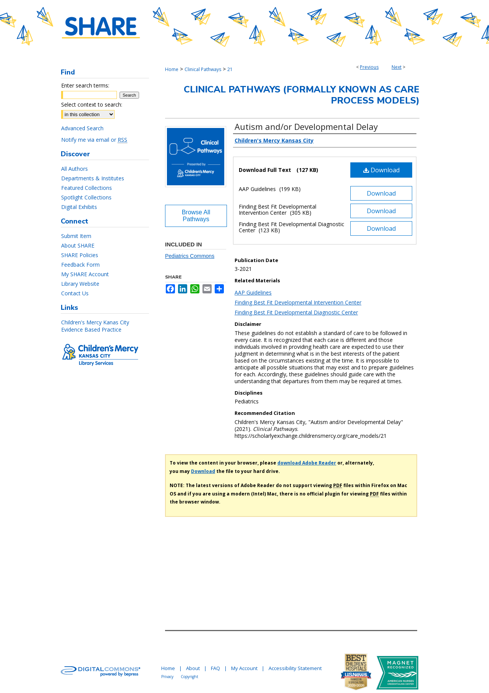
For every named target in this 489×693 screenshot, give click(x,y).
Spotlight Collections (86, 197)
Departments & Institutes (92, 178)
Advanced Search (82, 128)
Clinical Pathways (203, 69)
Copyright (189, 676)
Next (397, 67)
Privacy (167, 676)
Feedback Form (80, 264)
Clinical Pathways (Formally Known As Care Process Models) (301, 95)
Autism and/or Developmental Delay (306, 126)
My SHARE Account (85, 274)
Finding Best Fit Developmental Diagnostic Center (296, 312)
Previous (369, 67)
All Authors (74, 168)
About (193, 668)
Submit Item (76, 236)
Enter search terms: (85, 85)
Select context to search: (91, 104)
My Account (244, 668)
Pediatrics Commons (189, 256)
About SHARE (77, 245)
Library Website (80, 283)
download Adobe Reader (306, 463)
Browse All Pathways (196, 215)
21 (230, 69)
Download (381, 170)
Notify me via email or (94, 139)
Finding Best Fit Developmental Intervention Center (298, 302)
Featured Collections (86, 187)
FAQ (215, 668)
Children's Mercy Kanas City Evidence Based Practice (95, 326)
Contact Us (75, 293)
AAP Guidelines (253, 292)
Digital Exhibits (79, 206)
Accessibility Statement (295, 668)
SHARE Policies (79, 255)
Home (171, 69)
